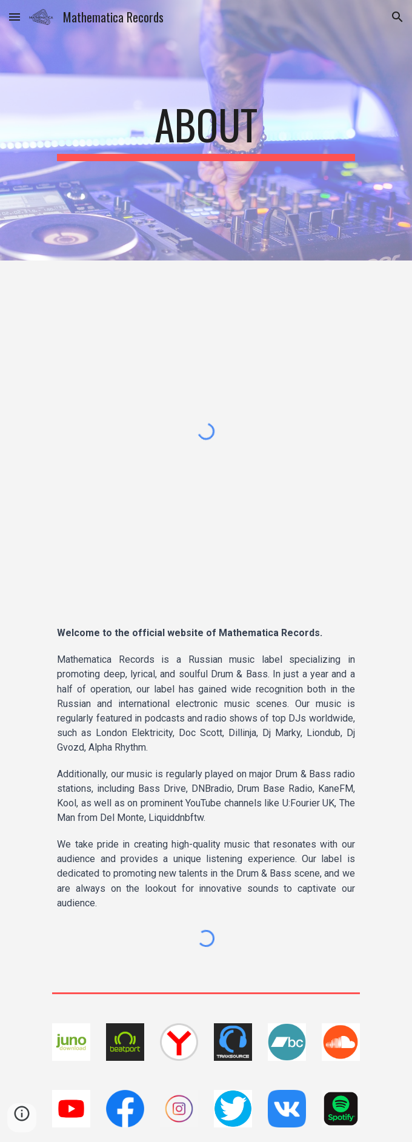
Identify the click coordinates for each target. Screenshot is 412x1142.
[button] (14, 16)
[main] (205, 130)
